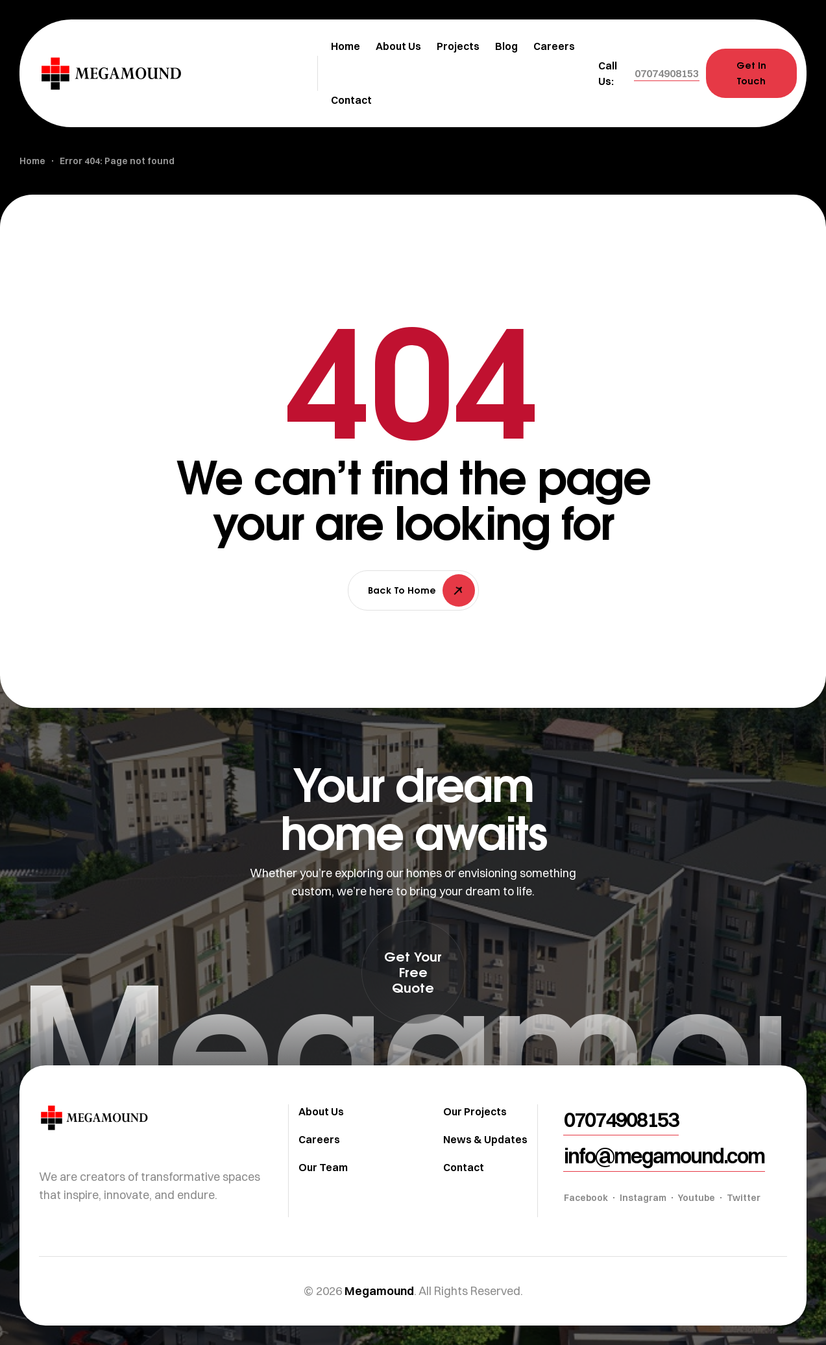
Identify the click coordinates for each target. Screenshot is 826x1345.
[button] (667, 73)
